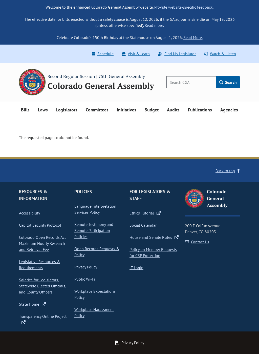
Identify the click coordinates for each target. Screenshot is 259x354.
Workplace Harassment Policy (94, 312)
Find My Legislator (177, 53)
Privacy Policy (85, 266)
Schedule (103, 53)
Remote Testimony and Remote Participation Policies (93, 230)
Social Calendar (143, 225)
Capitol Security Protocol (40, 225)
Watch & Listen (220, 53)
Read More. (193, 37)
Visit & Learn (136, 53)
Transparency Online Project (43, 319)
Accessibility (29, 212)
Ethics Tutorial (145, 212)
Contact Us (197, 242)
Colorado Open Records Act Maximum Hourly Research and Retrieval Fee (42, 243)
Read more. (154, 25)
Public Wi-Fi (84, 279)
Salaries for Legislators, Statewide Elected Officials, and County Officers (42, 285)
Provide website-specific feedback (183, 7)
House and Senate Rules (154, 237)
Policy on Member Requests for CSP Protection (153, 252)
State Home (32, 304)
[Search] (191, 82)
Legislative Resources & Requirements (39, 264)
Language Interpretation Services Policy (95, 209)
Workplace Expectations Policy (95, 294)
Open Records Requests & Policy (96, 251)
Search (228, 82)
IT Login (136, 267)
